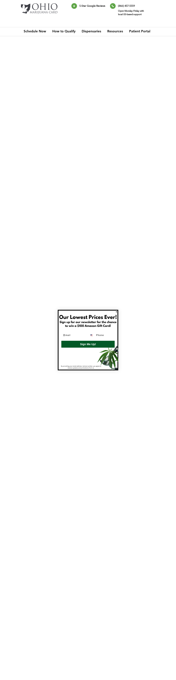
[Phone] (105, 335)
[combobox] (92, 335)
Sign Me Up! (88, 344)
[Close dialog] (116, 312)
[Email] (74, 335)
